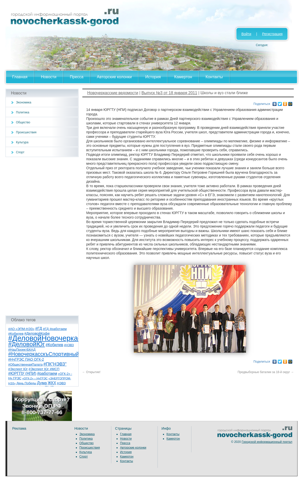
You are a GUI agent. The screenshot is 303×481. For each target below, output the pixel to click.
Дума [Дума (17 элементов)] (42, 383)
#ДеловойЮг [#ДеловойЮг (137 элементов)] (26, 344)
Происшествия (26, 132)
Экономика (23, 102)
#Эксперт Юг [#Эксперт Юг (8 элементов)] (18, 369)
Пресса (76, 77)
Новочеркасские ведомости (112, 93)
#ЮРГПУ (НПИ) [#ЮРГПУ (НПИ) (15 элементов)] (22, 373)
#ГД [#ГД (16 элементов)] (38, 328)
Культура (22, 142)
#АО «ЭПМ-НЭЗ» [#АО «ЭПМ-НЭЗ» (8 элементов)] (21, 329)
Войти (246, 34)
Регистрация (272, 34)
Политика (22, 112)
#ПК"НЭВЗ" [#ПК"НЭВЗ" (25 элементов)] (54, 364)
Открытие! (91, 372)
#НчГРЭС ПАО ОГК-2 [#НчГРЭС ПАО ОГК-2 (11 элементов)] (26, 359)
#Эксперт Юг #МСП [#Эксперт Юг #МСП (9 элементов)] (44, 369)
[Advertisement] (42, 236)
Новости (48, 77)
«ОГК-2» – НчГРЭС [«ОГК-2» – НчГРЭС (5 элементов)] (35, 378)
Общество (23, 122)
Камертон (183, 77)
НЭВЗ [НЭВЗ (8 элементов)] (61, 383)
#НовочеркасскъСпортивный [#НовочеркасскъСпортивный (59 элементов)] (43, 354)
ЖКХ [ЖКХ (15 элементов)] (52, 383)
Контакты (214, 77)
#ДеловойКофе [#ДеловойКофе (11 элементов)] (37, 333)
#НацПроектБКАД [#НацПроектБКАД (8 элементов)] (21, 349)
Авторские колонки (114, 77)
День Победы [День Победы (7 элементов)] (26, 383)
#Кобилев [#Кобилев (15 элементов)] (54, 345)
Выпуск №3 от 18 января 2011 (169, 93)
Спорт (20, 152)
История (153, 77)
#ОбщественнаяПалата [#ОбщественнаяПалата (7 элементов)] (25, 364)
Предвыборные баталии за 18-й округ (266, 372)
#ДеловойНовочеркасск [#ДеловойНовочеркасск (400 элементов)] (48, 338)
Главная (19, 77)
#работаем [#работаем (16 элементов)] (47, 373)
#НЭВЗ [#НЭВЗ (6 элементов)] (69, 345)
